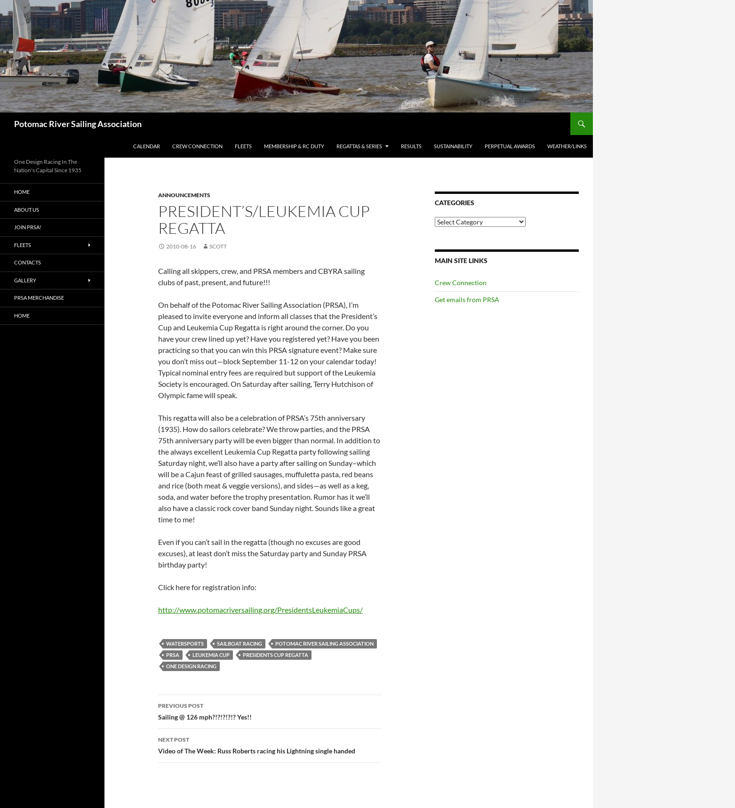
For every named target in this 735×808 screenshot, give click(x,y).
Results (411, 146)
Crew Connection (197, 146)
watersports (185, 643)
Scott (218, 246)
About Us (26, 210)
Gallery (25, 280)
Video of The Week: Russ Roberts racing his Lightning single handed (269, 744)
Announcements (184, 195)
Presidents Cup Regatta (275, 655)
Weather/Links (567, 146)
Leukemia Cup (211, 655)
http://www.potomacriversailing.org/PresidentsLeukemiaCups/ (260, 609)
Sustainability (453, 146)
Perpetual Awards (510, 146)
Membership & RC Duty (294, 146)
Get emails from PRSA (467, 300)
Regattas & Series (359, 146)
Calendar (146, 146)
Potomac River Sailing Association (78, 124)
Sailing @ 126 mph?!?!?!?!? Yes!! (269, 710)
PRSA (172, 655)
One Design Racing (191, 666)
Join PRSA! (27, 227)
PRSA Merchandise (39, 298)
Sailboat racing (239, 643)
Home (22, 192)
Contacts (27, 262)
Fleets (243, 146)
